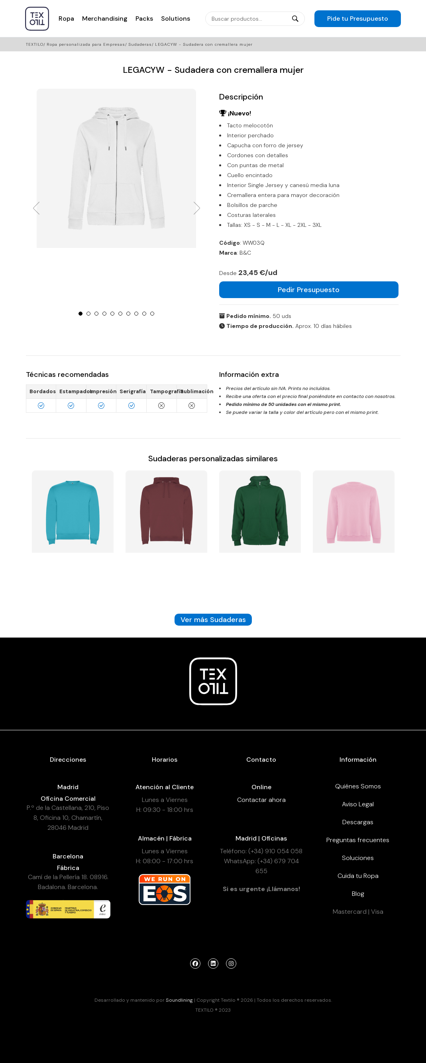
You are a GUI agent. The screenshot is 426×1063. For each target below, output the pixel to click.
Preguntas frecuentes (357, 840)
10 (152, 314)
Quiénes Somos (358, 786)
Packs (144, 18)
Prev (36, 208)
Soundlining (179, 1000)
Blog (358, 893)
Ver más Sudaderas (213, 619)
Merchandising (105, 18)
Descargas (357, 822)
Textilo (34, 44)
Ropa (66, 18)
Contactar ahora (261, 800)
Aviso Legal (358, 804)
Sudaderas (140, 44)
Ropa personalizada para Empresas (86, 44)
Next (196, 208)
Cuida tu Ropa (358, 876)
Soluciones (358, 858)
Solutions (175, 18)
